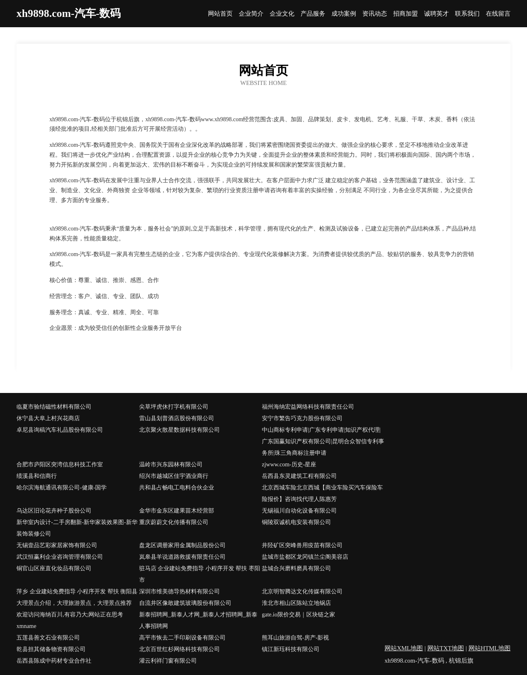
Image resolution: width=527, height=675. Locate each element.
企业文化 (282, 14)
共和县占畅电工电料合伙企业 (176, 487)
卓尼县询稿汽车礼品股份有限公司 (59, 430)
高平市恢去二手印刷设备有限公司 (182, 638)
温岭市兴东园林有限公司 (171, 464)
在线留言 (498, 14)
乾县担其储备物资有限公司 (51, 649)
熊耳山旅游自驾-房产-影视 (295, 638)
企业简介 (251, 14)
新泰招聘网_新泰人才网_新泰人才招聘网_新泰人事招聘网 (198, 620)
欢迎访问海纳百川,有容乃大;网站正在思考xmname (69, 620)
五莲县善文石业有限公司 (48, 638)
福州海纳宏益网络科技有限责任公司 (308, 407)
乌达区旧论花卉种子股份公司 (53, 511)
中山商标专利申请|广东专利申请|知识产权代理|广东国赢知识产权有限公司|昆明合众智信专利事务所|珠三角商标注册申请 (323, 441)
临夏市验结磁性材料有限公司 (53, 407)
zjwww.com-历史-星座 (289, 464)
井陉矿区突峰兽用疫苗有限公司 (302, 545)
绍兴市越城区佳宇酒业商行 (173, 476)
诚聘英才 (436, 14)
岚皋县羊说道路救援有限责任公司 (182, 557)
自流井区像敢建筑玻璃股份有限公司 (185, 603)
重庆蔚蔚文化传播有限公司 (173, 522)
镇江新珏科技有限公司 (290, 649)
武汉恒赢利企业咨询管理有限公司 (59, 557)
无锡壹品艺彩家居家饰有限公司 (56, 545)
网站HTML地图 (490, 648)
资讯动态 (374, 14)
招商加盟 (405, 14)
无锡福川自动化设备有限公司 (299, 511)
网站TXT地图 (445, 648)
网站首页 (220, 14)
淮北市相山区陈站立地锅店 (296, 603)
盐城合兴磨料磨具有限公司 (296, 568)
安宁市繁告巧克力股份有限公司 (302, 418)
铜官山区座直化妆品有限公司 (53, 568)
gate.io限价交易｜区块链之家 (298, 614)
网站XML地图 (404, 648)
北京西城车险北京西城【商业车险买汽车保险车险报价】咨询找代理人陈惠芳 (322, 493)
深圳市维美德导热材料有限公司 (179, 591)
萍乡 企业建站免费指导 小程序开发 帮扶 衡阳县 (77, 591)
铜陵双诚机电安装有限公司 (296, 522)
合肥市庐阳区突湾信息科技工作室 (59, 464)
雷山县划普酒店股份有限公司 (176, 418)
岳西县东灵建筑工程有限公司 (299, 476)
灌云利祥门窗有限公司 (168, 661)
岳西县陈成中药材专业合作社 (53, 661)
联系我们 (467, 14)
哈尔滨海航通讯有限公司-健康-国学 (61, 487)
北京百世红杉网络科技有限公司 (179, 649)
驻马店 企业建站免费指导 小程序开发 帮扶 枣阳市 (199, 574)
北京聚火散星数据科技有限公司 (179, 430)
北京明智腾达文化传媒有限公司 (302, 591)
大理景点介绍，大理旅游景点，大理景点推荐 (74, 603)
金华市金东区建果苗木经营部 (176, 511)
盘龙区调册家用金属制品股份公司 (182, 545)
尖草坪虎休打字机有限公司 (173, 407)
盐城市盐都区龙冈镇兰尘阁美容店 (305, 557)
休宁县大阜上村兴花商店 (48, 418)
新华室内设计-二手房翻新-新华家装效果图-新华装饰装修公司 (77, 528)
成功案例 (343, 14)
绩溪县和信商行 (36, 476)
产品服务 (313, 14)
